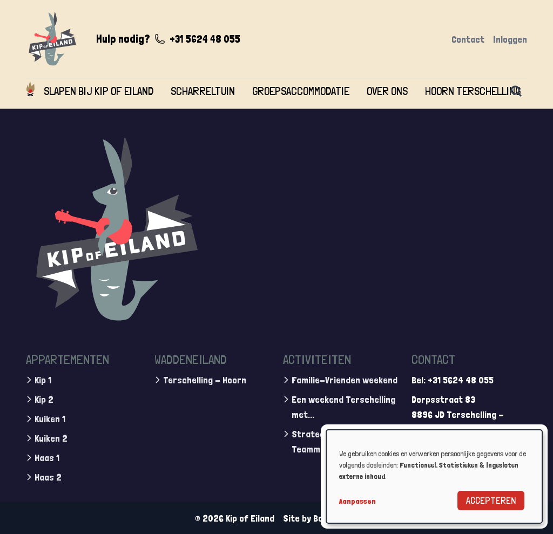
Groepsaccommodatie (300, 91)
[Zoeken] (516, 91)
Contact (467, 39)
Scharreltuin (203, 91)
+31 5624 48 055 (205, 38)
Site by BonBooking (321, 517)
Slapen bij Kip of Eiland (98, 91)
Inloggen (510, 39)
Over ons (387, 91)
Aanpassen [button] (357, 501)
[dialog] (434, 476)
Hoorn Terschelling (473, 91)
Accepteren (491, 500)
